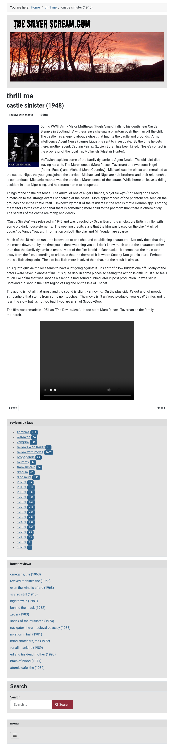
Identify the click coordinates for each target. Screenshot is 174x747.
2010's (21, 487)
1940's (43, 115)
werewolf (23, 437)
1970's (21, 507)
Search (15, 697)
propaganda (26, 457)
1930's (21, 527)
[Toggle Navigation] (14, 735)
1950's (21, 517)
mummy (23, 462)
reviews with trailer (31, 447)
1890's (21, 547)
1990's (21, 497)
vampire (23, 442)
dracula (22, 472)
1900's (21, 542)
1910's (21, 537)
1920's (21, 532)
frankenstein (26, 467)
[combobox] (31, 704)
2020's (21, 482)
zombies (23, 432)
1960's (21, 512)
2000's (21, 492)
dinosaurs (24, 477)
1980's (21, 502)
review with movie (21, 115)
